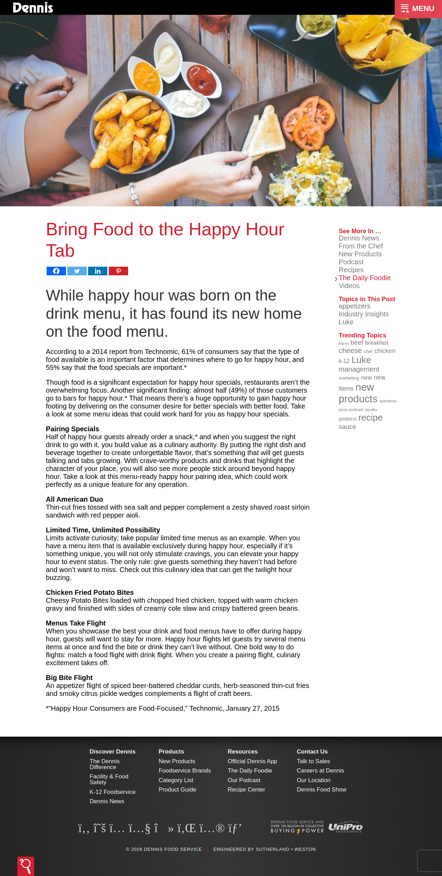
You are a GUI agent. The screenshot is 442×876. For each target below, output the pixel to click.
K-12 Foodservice (113, 792)
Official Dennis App (252, 761)
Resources (243, 751)
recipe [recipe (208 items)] (370, 417)
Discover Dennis (113, 751)
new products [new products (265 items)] (358, 392)
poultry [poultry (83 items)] (371, 409)
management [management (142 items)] (359, 369)
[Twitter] (77, 271)
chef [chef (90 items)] (368, 351)
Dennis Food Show (322, 789)
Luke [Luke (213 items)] (361, 360)
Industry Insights (364, 314)
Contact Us (312, 751)
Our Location (313, 780)
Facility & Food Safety (109, 779)
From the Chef (361, 246)
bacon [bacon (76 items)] (344, 343)
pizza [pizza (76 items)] (343, 409)
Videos (349, 285)
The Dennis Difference (105, 764)
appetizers (355, 306)
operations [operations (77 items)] (388, 401)
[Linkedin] (97, 271)
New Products (360, 254)
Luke (346, 322)
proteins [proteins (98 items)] (348, 419)
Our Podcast (244, 780)
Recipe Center (247, 789)
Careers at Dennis (320, 770)
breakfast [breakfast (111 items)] (376, 342)
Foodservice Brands (185, 770)
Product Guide (177, 789)
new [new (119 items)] (366, 377)
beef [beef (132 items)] (356, 342)
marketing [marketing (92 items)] (349, 378)
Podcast (351, 262)
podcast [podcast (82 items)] (356, 409)
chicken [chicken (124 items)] (384, 350)
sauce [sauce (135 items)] (347, 426)
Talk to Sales (313, 761)
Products (171, 751)
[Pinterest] (118, 271)
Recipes (351, 270)
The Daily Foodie (365, 278)
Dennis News (359, 238)
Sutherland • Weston (286, 849)
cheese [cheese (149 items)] (350, 350)
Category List (176, 780)
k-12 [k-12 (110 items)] (344, 361)
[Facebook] (56, 271)
